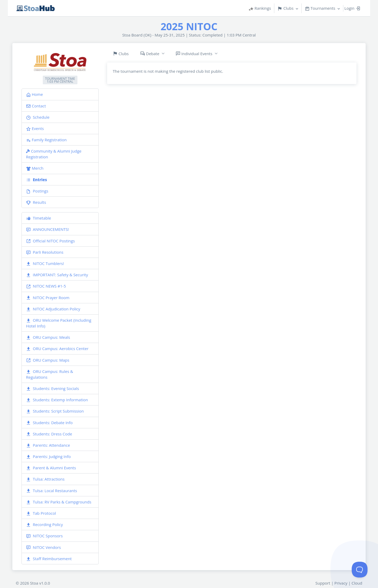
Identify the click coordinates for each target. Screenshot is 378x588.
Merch (34, 168)
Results (36, 202)
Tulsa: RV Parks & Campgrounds (58, 502)
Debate (149, 53)
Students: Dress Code (49, 434)
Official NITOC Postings (50, 241)
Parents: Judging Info (48, 456)
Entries (36, 179)
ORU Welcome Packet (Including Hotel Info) (58, 323)
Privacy (340, 583)
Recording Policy (44, 524)
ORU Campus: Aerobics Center (57, 348)
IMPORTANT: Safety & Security (57, 275)
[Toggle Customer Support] (360, 569)
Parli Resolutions (44, 252)
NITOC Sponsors (44, 536)
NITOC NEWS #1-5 (46, 286)
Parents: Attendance (48, 445)
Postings (37, 191)
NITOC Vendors (43, 547)
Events (35, 128)
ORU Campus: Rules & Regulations (49, 374)
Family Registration (46, 139)
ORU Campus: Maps (47, 360)
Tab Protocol (41, 513)
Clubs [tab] (121, 53)
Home (34, 94)
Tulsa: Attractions (45, 479)
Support (323, 583)
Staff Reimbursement (49, 558)
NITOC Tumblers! (45, 263)
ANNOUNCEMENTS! (47, 229)
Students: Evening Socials (52, 388)
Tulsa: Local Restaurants (51, 490)
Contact (36, 105)
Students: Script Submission (55, 411)
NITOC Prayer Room (47, 297)
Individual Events (194, 53)
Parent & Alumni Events (51, 468)
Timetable (38, 218)
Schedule (38, 117)
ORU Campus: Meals (48, 337)
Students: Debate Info (49, 422)
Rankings (260, 8)
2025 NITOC (189, 26)
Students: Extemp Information (57, 400)
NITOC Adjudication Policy (53, 309)
